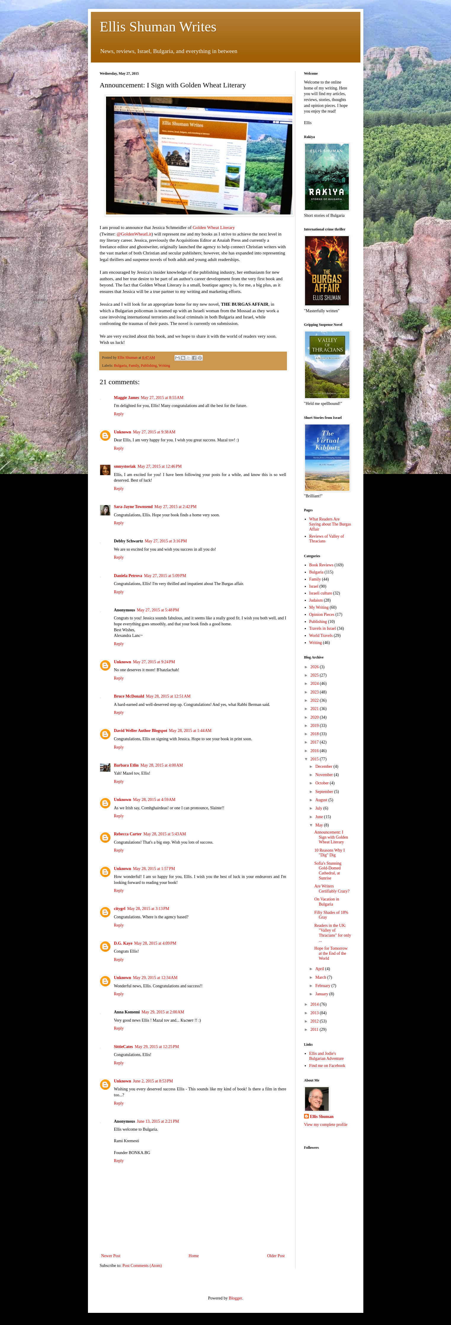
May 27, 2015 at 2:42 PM (176, 506)
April (320, 969)
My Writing (319, 607)
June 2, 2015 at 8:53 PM (153, 1081)
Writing (164, 365)
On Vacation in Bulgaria (326, 901)
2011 (315, 1029)
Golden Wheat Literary (214, 227)
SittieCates (123, 1046)
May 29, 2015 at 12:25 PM (157, 1046)
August (321, 800)
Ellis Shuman (322, 1116)
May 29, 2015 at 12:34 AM (155, 977)
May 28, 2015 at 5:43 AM (164, 834)
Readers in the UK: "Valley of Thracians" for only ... (332, 933)
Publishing (149, 365)
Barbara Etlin (126, 765)
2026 (315, 667)
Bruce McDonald (129, 696)
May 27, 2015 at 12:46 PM (159, 466)
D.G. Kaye (123, 943)
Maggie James (126, 397)
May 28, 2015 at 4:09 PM (155, 943)
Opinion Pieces (321, 614)
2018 (315, 734)
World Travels (321, 635)
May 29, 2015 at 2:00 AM (163, 1012)
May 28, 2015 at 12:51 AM (168, 696)
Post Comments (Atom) (142, 1265)
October (322, 783)
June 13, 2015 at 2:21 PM (158, 1121)
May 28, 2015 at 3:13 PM (148, 908)
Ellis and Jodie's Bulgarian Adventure (326, 1056)
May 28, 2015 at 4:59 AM (154, 799)
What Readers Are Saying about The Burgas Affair (330, 524)
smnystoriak (125, 466)
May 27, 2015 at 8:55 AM (162, 397)
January (322, 994)
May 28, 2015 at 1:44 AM (190, 730)
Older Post (276, 1256)
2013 (315, 1013)
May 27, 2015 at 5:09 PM (165, 575)
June (319, 817)
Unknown (122, 432)
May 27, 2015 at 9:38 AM (154, 432)
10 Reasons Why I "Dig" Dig (329, 853)
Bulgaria (120, 365)
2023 (315, 692)
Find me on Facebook (327, 1065)
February (323, 985)
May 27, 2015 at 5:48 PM (158, 610)
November (324, 775)
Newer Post (111, 1256)
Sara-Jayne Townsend (133, 506)
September (324, 791)
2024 (315, 683)
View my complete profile (326, 1124)
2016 (315, 751)
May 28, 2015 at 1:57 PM (154, 868)
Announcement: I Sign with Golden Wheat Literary (331, 837)
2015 (315, 759)
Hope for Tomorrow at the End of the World (330, 953)
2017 (315, 742)
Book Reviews (321, 565)
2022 (315, 700)
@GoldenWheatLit (134, 233)
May (319, 825)
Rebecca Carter (128, 834)
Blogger (235, 1298)
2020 (315, 717)
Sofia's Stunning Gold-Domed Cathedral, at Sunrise (327, 870)
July (319, 808)
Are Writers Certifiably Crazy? (331, 888)
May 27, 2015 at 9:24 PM (154, 662)
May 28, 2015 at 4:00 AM (161, 765)
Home (194, 1256)
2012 (315, 1021)
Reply (119, 414)
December (324, 766)
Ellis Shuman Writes (158, 26)
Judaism (316, 600)
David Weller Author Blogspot (140, 730)
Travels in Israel (322, 628)
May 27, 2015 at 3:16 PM (166, 541)
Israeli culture (320, 593)
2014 (315, 1004)
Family (134, 365)
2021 (315, 708)
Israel (313, 586)
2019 (315, 725)
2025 (315, 675)
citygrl (120, 908)
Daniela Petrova (128, 575)
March (321, 977)
